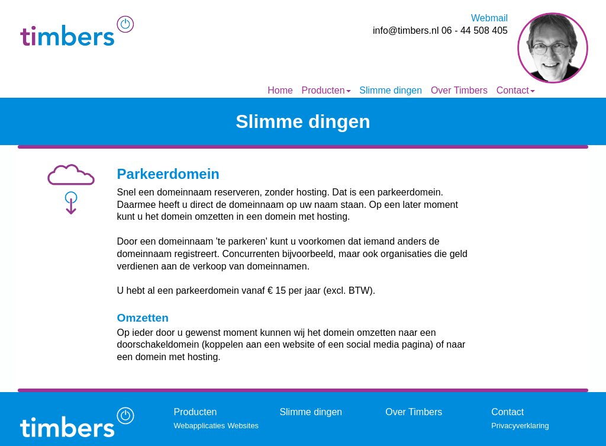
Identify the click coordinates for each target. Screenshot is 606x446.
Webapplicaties (199, 425)
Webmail (489, 18)
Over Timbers (459, 90)
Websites (243, 425)
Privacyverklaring (520, 425)
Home (280, 90)
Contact (516, 90)
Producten (326, 90)
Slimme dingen (390, 90)
